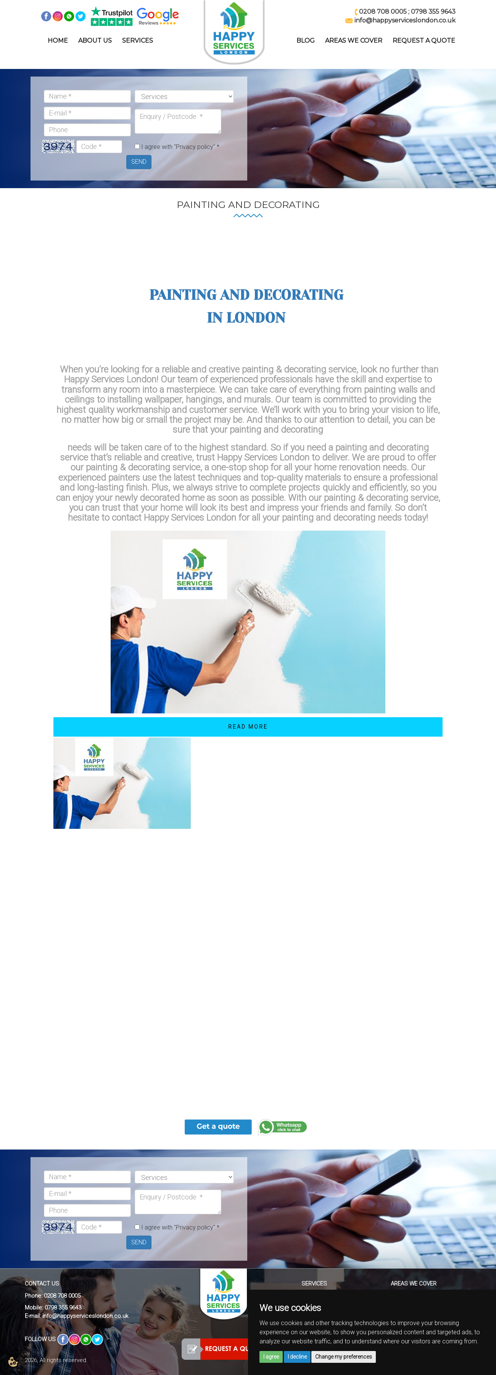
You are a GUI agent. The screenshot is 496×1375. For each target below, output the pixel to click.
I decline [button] (297, 1357)
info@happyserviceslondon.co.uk (85, 1316)
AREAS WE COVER (353, 40)
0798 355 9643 (433, 11)
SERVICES (137, 40)
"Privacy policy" (194, 146)
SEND (139, 161)
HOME (58, 40)
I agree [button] (271, 1357)
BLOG (305, 40)
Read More (248, 727)
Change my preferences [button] (343, 1357)
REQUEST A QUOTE (424, 40)
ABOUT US (95, 40)
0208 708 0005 (383, 11)
